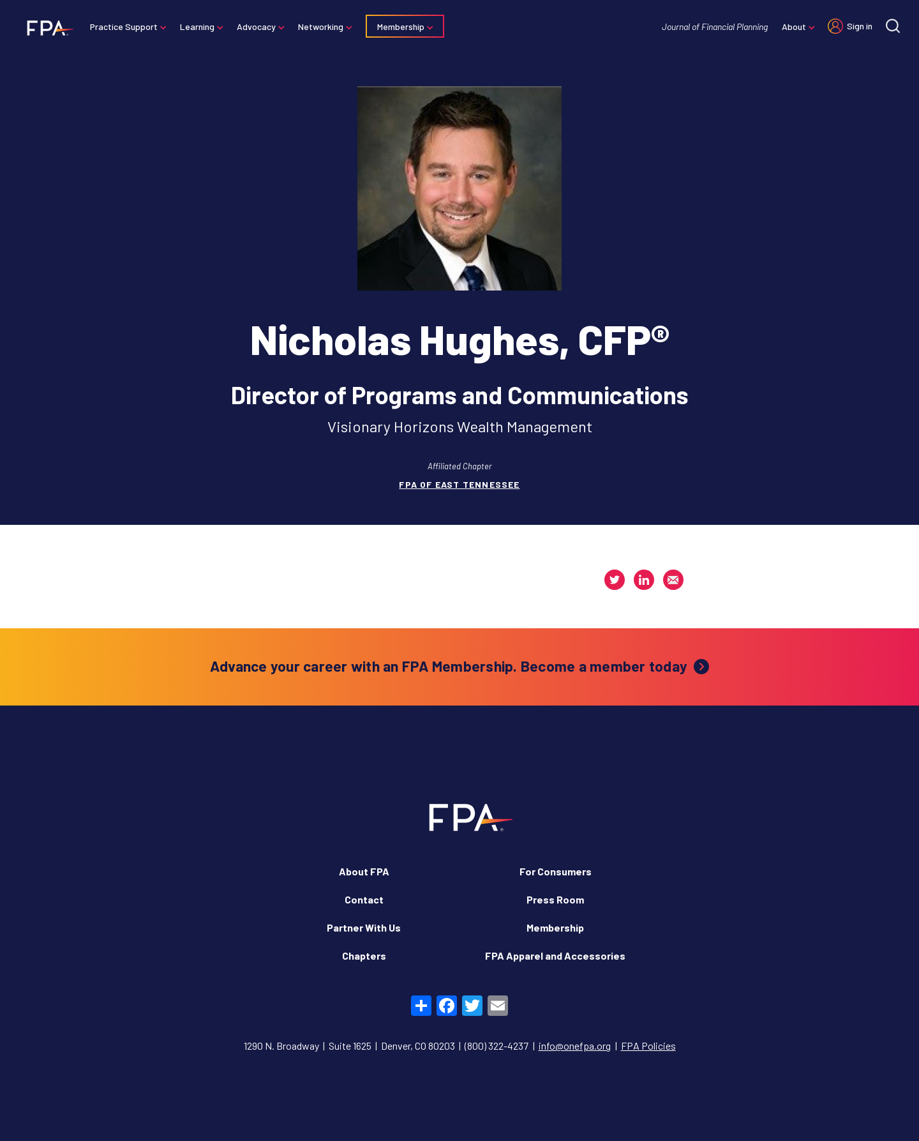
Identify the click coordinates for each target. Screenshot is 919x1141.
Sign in (859, 25)
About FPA (364, 871)
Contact (364, 899)
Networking (320, 26)
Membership (400, 26)
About (794, 26)
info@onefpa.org (575, 1045)
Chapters (364, 955)
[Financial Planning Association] (46, 27)
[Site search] (893, 26)
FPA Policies (648, 1045)
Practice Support (124, 26)
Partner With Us (364, 927)
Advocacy (256, 26)
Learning (197, 26)
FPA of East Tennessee (459, 484)
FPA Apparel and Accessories (555, 955)
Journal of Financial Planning (715, 26)
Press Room (555, 899)
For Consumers (555, 871)
